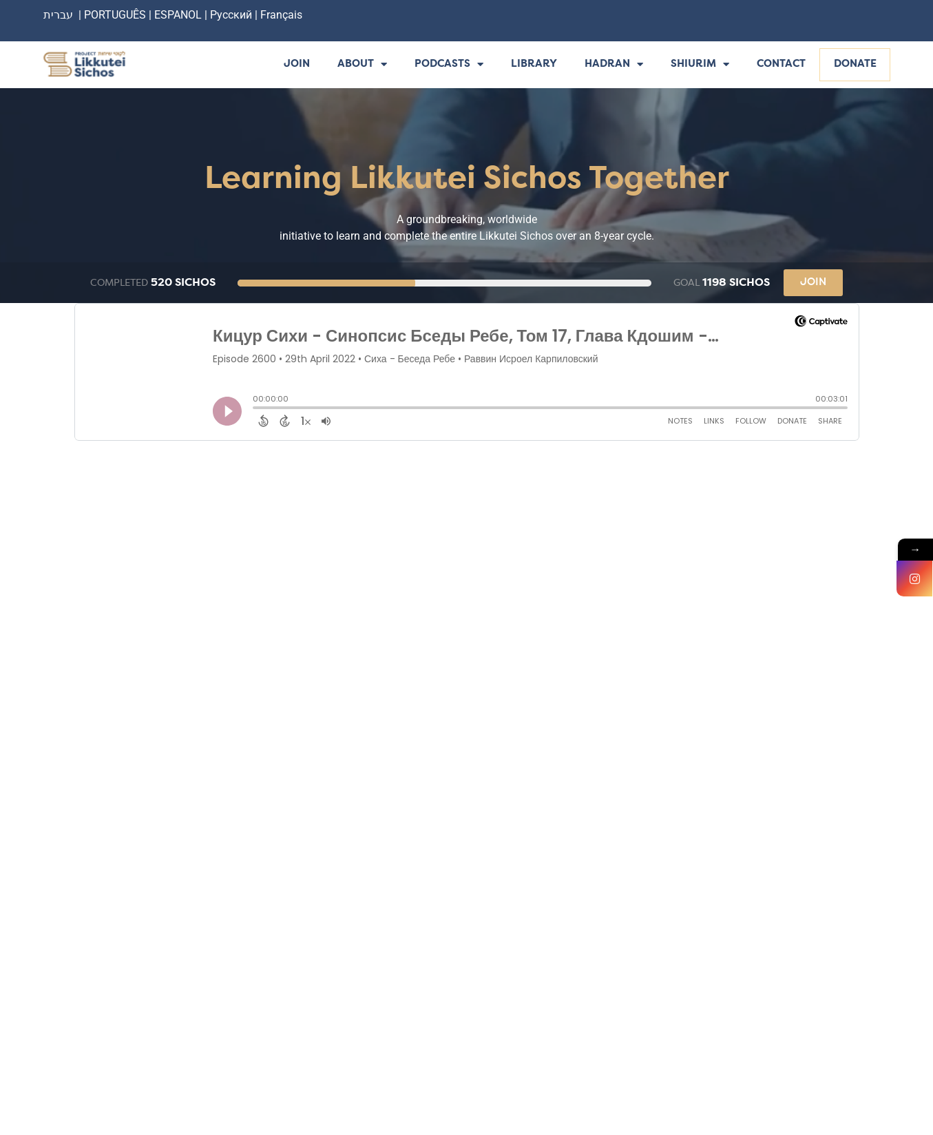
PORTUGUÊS (115, 14)
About (362, 65)
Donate (855, 64)
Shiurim (700, 65)
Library (534, 64)
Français (281, 14)
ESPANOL (178, 14)
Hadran (614, 65)
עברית (58, 14)
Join (297, 64)
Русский (232, 14)
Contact (781, 64)
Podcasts (449, 65)
